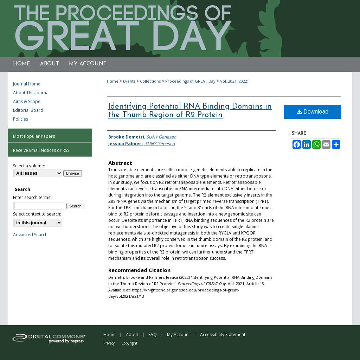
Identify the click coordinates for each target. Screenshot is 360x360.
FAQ (152, 335)
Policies (20, 119)
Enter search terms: (32, 197)
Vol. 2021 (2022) (234, 81)
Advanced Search (30, 235)
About (132, 335)
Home (112, 81)
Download (313, 112)
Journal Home (26, 84)
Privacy (109, 343)
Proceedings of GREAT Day (190, 81)
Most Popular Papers (34, 136)
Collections (150, 81)
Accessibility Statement (222, 335)
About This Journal (31, 93)
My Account (178, 335)
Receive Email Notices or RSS (41, 150)
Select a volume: (29, 166)
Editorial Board (28, 110)
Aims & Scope (26, 101)
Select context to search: (37, 214)
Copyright (129, 343)
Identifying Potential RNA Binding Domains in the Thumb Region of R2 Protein (190, 111)
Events (129, 81)
